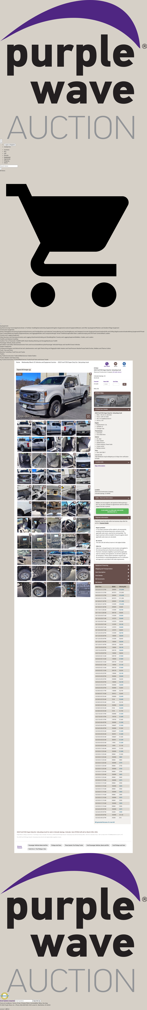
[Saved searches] (1, 141)
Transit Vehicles (75, 344)
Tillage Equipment (114, 328)
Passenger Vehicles (52, 344)
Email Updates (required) (7, 1001)
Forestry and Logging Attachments (28, 337)
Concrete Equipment (89, 331)
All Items (2, 170)
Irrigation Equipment (58, 328)
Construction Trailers (12, 356)
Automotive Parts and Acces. (26, 344)
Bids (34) (96, 388)
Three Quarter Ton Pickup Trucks (74, 845)
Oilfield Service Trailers (25, 356)
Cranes (97, 331)
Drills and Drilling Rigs (110, 331)
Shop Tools (12, 352)
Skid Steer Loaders (76, 333)
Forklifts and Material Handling (9, 339)
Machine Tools (4, 352)
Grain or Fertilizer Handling (29, 328)
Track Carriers (97, 333)
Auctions (6, 150)
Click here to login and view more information (112, 511)
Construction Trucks (12, 359)
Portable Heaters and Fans (63, 348)
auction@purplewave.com (113, 557)
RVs (69, 344)
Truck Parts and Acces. (37, 359)
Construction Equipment (7, 329)
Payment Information (101, 517)
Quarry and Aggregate (31, 333)
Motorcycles (42, 344)
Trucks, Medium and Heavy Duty (9, 357)
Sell (5, 153)
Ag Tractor (11, 328)
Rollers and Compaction (45, 333)
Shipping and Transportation (103, 569)
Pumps (83, 348)
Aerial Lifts (3, 331)
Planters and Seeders (102, 328)
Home (18, 362)
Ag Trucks (3, 359)
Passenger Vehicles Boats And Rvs (38, 845)
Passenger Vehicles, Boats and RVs (10, 343)
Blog (40, 1003)
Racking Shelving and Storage (37, 341)
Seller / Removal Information (104, 498)
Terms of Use (16, 1003)
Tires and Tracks (20, 352)
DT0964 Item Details (101, 409)
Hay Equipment (47, 328)
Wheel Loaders (105, 333)
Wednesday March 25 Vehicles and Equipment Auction (39, 362)
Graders (126, 331)
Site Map (45, 1003)
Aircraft (2, 344)
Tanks (87, 348)
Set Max (115, 381)
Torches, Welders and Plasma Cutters (100, 348)
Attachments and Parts (31, 331)
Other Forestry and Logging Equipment (64, 337)
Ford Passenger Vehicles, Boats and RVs (98, 845)
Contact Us (7, 147)
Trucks (46, 359)
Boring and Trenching (63, 331)
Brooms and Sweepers (76, 331)
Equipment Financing (101, 565)
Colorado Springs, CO (99, 376)
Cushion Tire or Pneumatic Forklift (10, 341)
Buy (5, 151)
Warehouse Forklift (51, 341)
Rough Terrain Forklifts (59, 333)
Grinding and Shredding (46, 337)
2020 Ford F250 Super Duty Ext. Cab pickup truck (73, 362)
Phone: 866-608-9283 (22, 1005)
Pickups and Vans (63, 344)
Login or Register (10, 144)
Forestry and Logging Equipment (9, 335)
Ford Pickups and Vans (118, 845)
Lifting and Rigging (49, 348)
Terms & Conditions (6, 1003)
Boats (37, 344)
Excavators (120, 331)
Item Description (100, 572)
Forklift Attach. (24, 341)
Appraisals (7, 159)
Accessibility (34, 1003)
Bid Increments (100, 579)
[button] (73, 319)
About (6, 163)
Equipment (7, 157)
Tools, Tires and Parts (6, 350)
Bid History (98, 582)
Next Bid (106, 381)
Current (96, 381)
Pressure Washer (76, 348)
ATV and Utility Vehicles (11, 344)
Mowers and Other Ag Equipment (86, 328)
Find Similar (99, 575)
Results (6, 155)
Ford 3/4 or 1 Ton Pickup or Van (37, 849)
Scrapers (68, 333)
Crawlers (101, 331)
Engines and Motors (14, 348)
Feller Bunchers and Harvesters (9, 337)
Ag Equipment (4, 326)
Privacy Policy (25, 1003)
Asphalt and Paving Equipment (15, 331)
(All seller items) (116, 372)
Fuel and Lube (24, 348)
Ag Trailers (3, 356)
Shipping (6, 161)
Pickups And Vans (56, 845)
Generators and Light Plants (36, 348)
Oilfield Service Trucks (24, 359)
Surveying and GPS (87, 333)
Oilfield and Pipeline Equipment (16, 333)
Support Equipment (5, 346)
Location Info (99, 462)
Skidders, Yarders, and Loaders (84, 337)
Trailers (2, 354)
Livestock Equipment (70, 328)
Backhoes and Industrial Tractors (47, 331)
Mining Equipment (133, 331)
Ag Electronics (4, 328)
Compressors (4, 348)
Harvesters (40, 328)
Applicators (18, 328)
